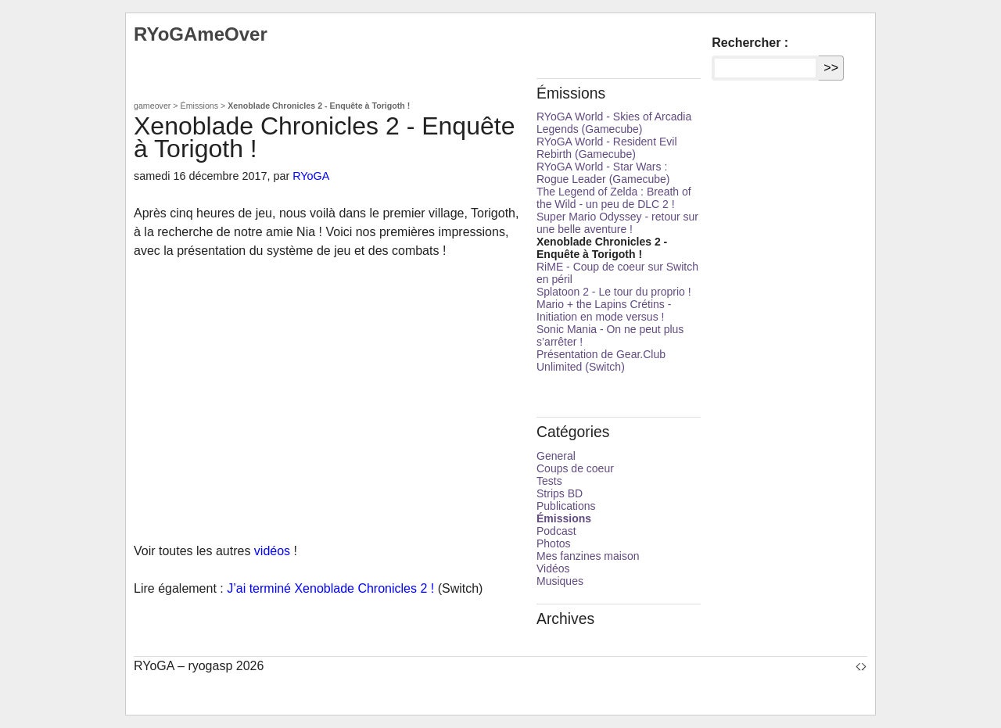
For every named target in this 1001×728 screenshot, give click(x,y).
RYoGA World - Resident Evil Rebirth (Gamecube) (606, 147)
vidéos (272, 551)
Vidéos (553, 568)
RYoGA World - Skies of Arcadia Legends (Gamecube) (613, 122)
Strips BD (559, 493)
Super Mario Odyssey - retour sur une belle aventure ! (617, 222)
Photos (553, 543)
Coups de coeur (575, 468)
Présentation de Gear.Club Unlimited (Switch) (601, 360)
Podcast (556, 531)
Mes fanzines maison (588, 556)
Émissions (200, 105)
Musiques (559, 581)
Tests (549, 481)
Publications (566, 506)
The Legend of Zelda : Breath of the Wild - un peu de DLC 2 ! (613, 197)
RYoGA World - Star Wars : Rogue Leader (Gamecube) (602, 172)
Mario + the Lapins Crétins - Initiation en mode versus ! (603, 310)
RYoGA (310, 176)
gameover (152, 105)
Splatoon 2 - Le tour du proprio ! (613, 291)
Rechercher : (750, 42)
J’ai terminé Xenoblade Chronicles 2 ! (330, 588)
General (556, 456)
